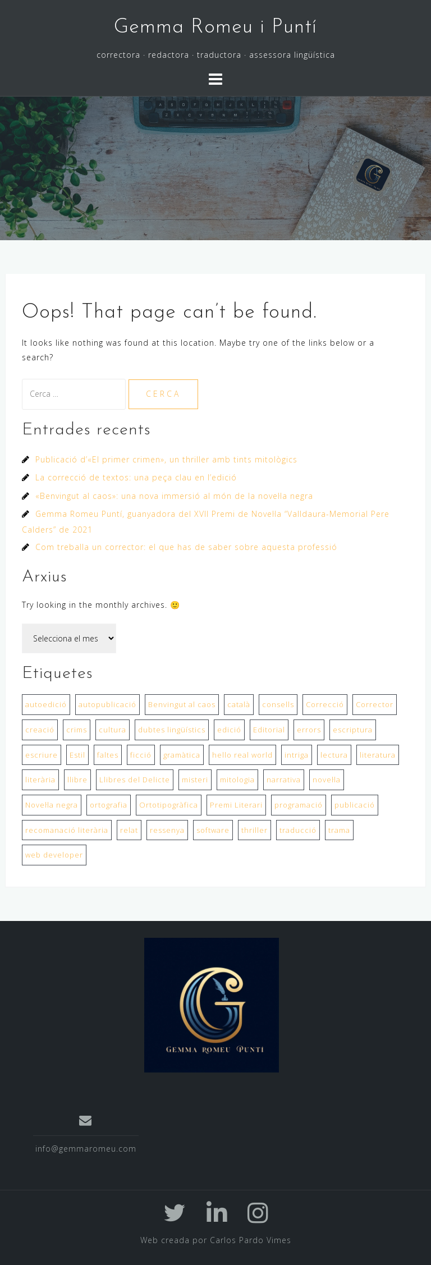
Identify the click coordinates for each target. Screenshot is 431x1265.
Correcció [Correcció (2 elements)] (325, 704)
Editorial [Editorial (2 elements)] (269, 730)
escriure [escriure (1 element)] (41, 755)
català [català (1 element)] (238, 704)
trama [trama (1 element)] (339, 830)
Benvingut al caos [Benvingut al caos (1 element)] (182, 704)
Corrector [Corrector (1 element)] (374, 704)
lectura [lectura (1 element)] (334, 755)
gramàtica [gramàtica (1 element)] (181, 755)
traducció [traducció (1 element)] (298, 830)
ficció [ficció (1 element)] (141, 755)
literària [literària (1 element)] (40, 779)
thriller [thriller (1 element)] (254, 830)
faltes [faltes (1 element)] (107, 755)
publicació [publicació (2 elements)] (354, 805)
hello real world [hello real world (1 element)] (242, 755)
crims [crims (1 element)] (76, 730)
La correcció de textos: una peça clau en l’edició (136, 477)
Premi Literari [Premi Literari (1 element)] (236, 805)
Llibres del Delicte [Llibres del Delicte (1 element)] (134, 779)
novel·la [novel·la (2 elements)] (327, 779)
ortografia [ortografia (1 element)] (108, 805)
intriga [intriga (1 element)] (297, 755)
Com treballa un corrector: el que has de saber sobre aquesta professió (186, 547)
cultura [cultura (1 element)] (112, 730)
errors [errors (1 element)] (309, 730)
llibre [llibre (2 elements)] (77, 779)
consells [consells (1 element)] (278, 704)
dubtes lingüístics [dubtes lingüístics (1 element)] (171, 730)
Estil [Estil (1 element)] (77, 755)
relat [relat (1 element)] (129, 830)
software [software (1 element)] (213, 830)
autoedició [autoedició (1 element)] (46, 704)
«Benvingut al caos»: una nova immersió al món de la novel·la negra (174, 496)
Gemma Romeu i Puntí (215, 27)
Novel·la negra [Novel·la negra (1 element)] (51, 805)
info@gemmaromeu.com (85, 1148)
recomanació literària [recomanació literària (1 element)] (66, 830)
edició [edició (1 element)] (229, 730)
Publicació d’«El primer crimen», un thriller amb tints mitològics (166, 459)
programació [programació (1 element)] (298, 805)
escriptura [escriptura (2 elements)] (353, 730)
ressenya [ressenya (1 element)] (167, 830)
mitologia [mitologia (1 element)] (237, 779)
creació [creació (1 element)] (39, 730)
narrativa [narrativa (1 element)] (284, 779)
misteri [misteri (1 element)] (195, 779)
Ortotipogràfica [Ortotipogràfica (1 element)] (168, 805)
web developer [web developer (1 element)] (54, 855)
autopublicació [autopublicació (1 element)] (107, 704)
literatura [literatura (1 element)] (378, 755)
